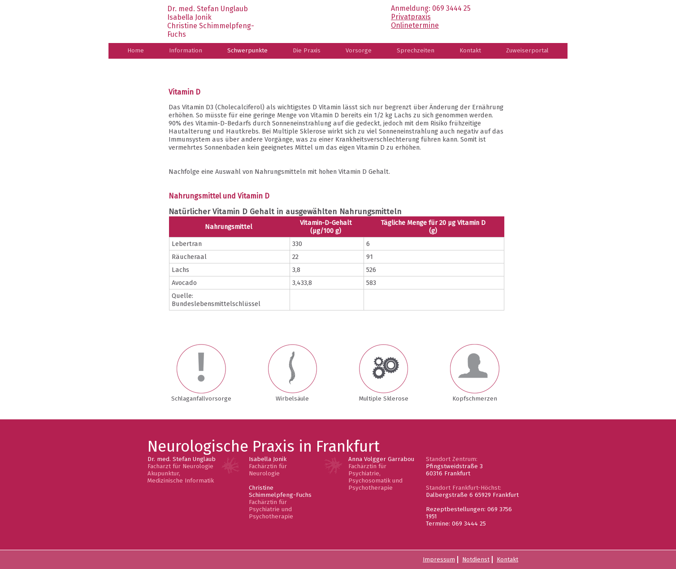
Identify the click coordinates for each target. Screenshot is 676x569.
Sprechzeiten (415, 50)
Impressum (439, 559)
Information (185, 50)
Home (135, 50)
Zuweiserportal (527, 50)
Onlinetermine (415, 25)
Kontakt (470, 50)
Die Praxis (307, 50)
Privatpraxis (411, 17)
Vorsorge (359, 50)
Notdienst (476, 559)
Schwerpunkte (247, 50)
